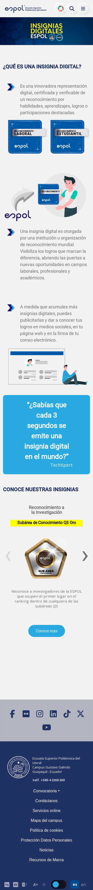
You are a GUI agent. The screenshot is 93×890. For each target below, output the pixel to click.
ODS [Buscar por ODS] (61, 8)
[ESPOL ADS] (6, 884)
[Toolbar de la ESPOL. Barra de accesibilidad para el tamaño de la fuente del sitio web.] (15, 884)
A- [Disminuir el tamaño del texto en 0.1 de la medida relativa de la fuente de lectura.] (44, 884)
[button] (83, 9)
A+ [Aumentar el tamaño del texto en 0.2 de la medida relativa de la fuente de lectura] (35, 884)
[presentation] (8, 554)
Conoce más (47, 631)
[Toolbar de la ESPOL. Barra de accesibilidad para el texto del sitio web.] (40, 884)
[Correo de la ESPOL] (24, 884)
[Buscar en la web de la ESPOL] (71, 8)
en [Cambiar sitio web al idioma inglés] (83, 884)
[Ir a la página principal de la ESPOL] (26, 9)
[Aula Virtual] (15, 884)
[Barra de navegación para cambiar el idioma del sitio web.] (79, 884)
